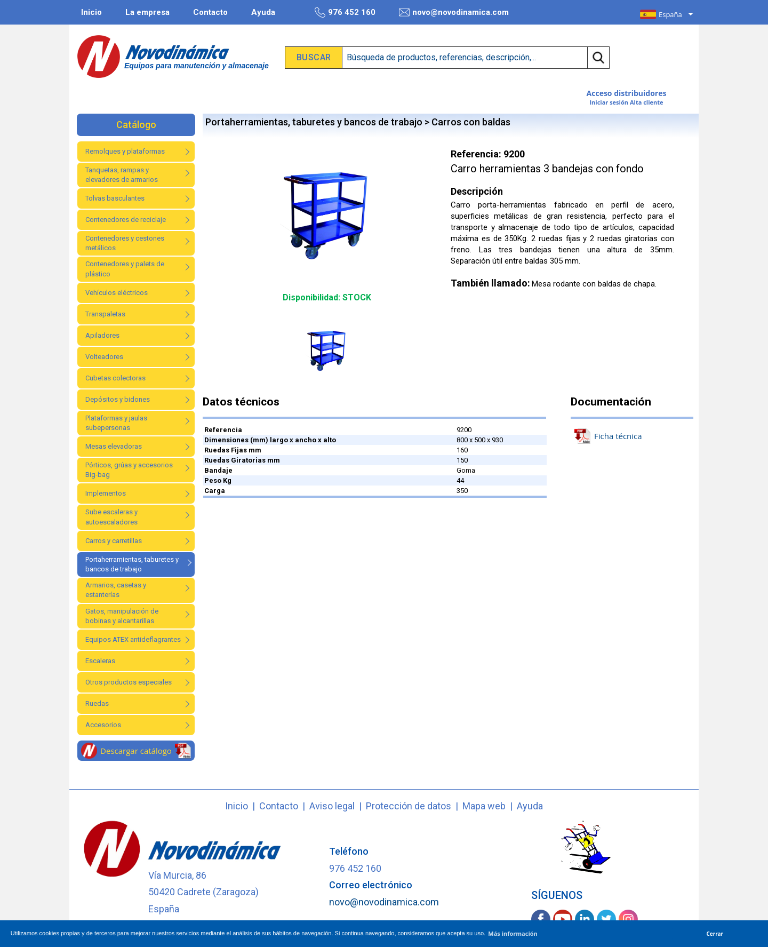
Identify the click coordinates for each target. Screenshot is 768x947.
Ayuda (263, 12)
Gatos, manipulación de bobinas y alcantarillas (121, 616)
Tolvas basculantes (115, 198)
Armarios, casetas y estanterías (115, 590)
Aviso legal (332, 805)
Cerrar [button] (715, 933)
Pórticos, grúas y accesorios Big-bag (129, 470)
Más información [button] (513, 933)
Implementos (105, 493)
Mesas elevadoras (113, 446)
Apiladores (102, 335)
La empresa (147, 12)
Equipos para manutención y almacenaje (196, 65)
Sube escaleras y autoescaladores (111, 517)
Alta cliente (646, 102)
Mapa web (484, 805)
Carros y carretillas (113, 541)
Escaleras (100, 661)
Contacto (210, 12)
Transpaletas (105, 314)
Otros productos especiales (128, 682)
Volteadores (104, 357)
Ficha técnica (608, 436)
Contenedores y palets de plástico (124, 268)
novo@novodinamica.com (454, 12)
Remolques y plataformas (125, 151)
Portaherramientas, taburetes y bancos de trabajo (132, 564)
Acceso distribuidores (627, 93)
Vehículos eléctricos (116, 293)
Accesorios (103, 725)
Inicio (91, 12)
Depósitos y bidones (117, 399)
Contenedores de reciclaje (125, 220)
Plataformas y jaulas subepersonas (116, 423)
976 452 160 (345, 12)
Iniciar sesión (608, 102)
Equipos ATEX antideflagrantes (133, 639)
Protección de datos (408, 805)
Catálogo (136, 124)
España (670, 14)
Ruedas (97, 703)
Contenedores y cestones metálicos (124, 243)
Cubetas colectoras (115, 378)
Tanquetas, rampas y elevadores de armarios (121, 175)
